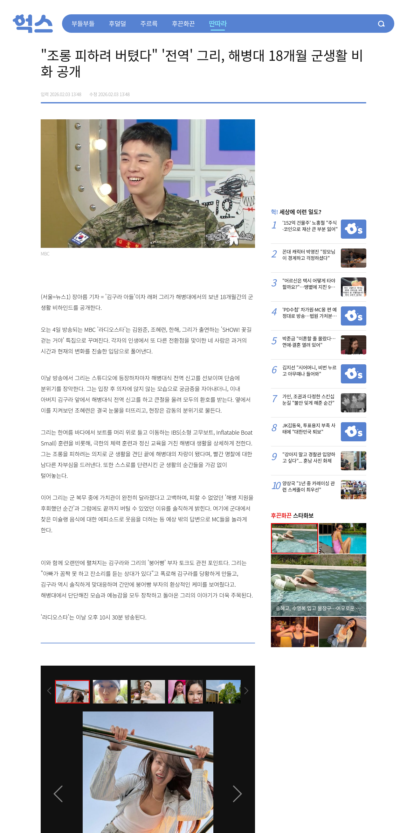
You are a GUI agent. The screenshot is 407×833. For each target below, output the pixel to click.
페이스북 (321, 92)
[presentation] (49, 691)
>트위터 (334, 92)
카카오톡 (348, 92)
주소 (361, 92)
